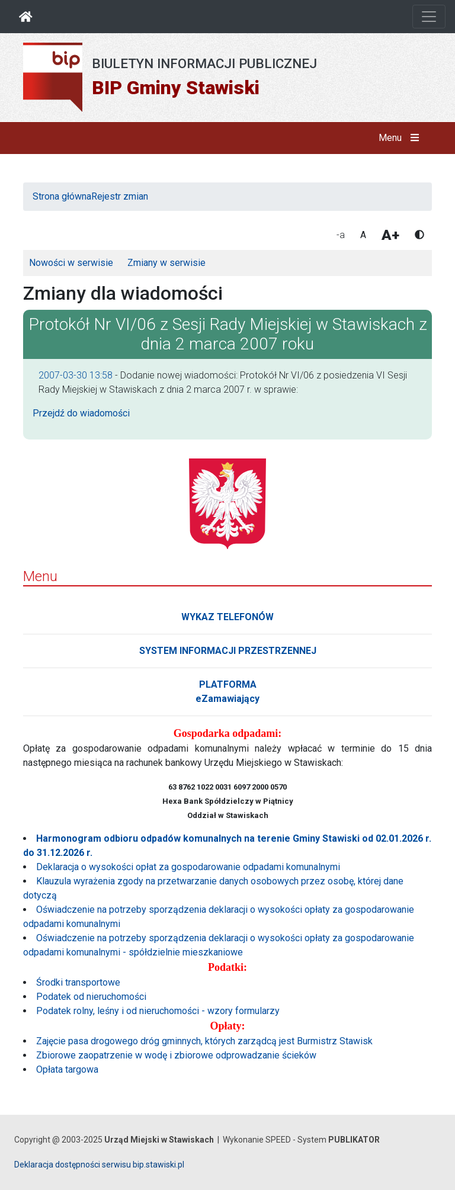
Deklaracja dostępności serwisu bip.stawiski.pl (99, 1164)
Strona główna (62, 196)
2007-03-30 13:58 (76, 375)
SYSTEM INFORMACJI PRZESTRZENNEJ (227, 650)
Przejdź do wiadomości (81, 413)
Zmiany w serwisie (166, 262)
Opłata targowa (67, 1069)
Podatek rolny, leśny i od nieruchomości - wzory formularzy (158, 1010)
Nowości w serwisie (71, 262)
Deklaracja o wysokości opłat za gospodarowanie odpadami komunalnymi (188, 867)
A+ (390, 235)
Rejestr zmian (119, 196)
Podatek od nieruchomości (91, 996)
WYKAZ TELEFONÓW (227, 617)
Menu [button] (401, 138)
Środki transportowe (78, 982)
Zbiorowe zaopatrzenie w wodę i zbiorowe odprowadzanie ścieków (176, 1055)
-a (341, 234)
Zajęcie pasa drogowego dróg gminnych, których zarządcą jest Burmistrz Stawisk (204, 1041)
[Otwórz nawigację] (429, 16)
